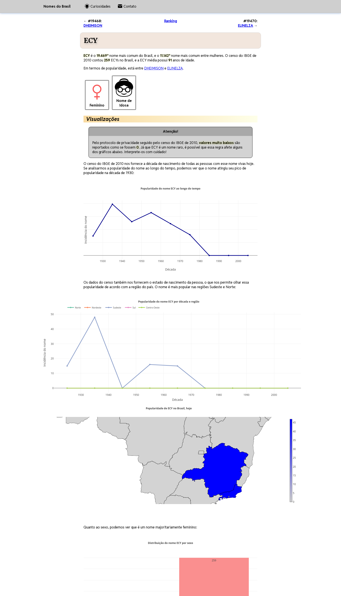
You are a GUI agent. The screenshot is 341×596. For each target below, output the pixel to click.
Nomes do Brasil (56, 6)
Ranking (170, 21)
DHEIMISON (93, 25)
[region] (161, 460)
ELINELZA (245, 25)
